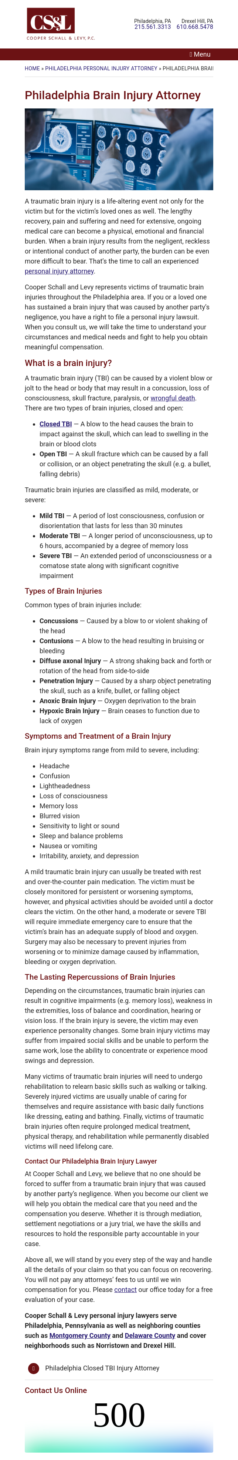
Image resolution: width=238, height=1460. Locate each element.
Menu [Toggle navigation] (202, 54)
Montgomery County (80, 1335)
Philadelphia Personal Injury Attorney (101, 68)
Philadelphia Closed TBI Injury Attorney (102, 1368)
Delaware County (150, 1335)
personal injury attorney (59, 271)
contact (125, 1289)
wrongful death (172, 398)
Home (32, 68)
